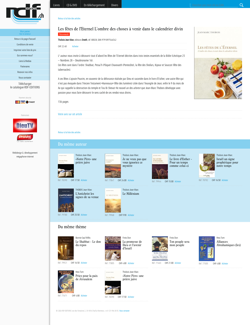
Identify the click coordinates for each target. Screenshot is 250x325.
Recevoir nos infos (25, 72)
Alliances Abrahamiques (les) (229, 243)
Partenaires (25, 66)
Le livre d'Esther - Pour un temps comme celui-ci (181, 162)
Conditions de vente (25, 44)
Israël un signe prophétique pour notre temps (227, 162)
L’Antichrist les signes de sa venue (87, 195)
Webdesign (17, 152)
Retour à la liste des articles (69, 18)
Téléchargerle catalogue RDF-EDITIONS (25, 85)
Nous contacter (124, 311)
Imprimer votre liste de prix (25, 50)
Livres (56, 5)
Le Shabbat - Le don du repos (88, 243)
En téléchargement (94, 5)
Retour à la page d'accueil (25, 38)
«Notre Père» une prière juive (86, 160)
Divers (114, 5)
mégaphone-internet (25, 156)
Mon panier (24, 32)
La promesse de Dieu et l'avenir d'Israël (132, 245)
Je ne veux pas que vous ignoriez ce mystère (135, 162)
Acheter (75, 46)
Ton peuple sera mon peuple (179, 243)
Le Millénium (131, 193)
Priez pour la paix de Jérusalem (87, 277)
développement (30, 152)
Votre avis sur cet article (70, 114)
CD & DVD (72, 5)
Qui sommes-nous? (25, 55)
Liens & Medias (25, 61)
